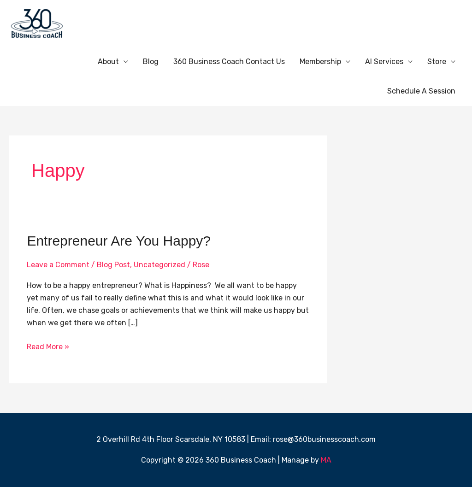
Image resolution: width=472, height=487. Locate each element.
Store (436, 61)
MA (326, 460)
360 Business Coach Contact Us (229, 61)
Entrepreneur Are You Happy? (119, 240)
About (108, 61)
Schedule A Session (421, 91)
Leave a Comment (58, 264)
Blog (151, 61)
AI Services (384, 61)
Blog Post (113, 264)
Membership (320, 61)
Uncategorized (159, 264)
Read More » (48, 345)
